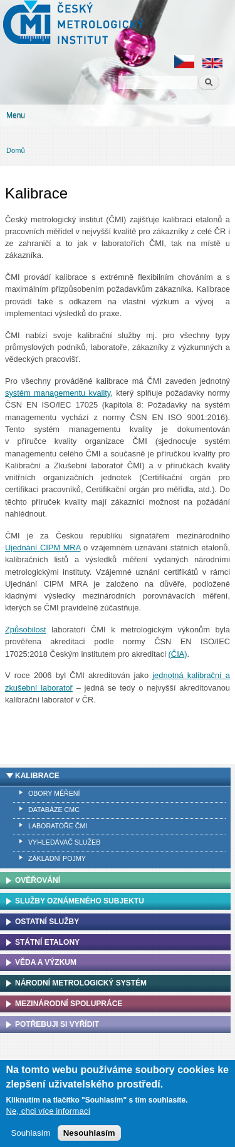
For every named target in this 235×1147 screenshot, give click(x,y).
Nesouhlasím (89, 1135)
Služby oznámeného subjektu (79, 901)
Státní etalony (47, 942)
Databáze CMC (54, 809)
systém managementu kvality (57, 393)
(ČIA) (178, 654)
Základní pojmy (57, 858)
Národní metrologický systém (81, 983)
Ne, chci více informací (48, 1113)
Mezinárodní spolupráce (68, 1003)
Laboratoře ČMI (57, 826)
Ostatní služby (47, 921)
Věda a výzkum (45, 962)
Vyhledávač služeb (64, 842)
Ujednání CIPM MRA (43, 547)
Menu (15, 115)
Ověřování (37, 880)
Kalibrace (37, 775)
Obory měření (54, 793)
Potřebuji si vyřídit (57, 1024)
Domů (15, 150)
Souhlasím (30, 1135)
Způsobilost (25, 629)
